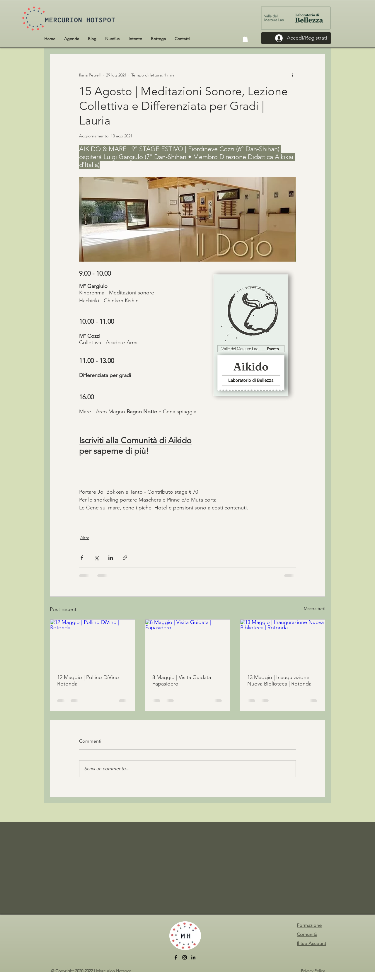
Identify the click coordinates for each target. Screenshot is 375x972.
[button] (245, 39)
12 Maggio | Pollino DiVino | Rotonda (89, 680)
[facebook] (176, 957)
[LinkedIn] (193, 957)
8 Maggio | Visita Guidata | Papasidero (183, 680)
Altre (84, 537)
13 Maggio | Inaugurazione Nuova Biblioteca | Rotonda (279, 680)
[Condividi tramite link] (125, 557)
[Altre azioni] (292, 75)
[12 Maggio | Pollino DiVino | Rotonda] (92, 643)
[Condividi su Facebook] (82, 557)
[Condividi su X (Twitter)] (96, 557)
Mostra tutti (314, 608)
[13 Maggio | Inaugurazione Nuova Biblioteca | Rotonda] (282, 643)
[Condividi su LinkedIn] (110, 557)
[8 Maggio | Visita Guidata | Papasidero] (187, 643)
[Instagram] (185, 957)
